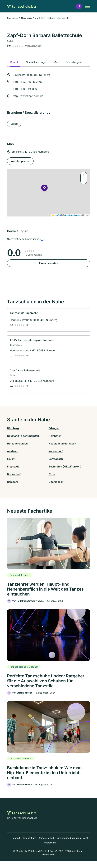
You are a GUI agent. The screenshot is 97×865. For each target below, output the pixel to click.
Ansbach (12, 451)
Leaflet (56, 215)
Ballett (14, 123)
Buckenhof (14, 474)
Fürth (52, 474)
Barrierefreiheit (46, 841)
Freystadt (13, 466)
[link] (48, 320)
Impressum (50, 846)
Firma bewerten (48, 263)
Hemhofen (55, 435)
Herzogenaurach (17, 443)
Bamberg (12, 481)
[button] (79, 6)
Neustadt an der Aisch (62, 443)
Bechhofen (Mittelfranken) (65, 466)
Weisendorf (56, 451)
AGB (85, 841)
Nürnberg (26, 18)
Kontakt (16, 841)
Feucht (11, 458)
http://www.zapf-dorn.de (28, 96)
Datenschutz (29, 841)
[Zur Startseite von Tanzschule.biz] (21, 6)
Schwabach (56, 458)
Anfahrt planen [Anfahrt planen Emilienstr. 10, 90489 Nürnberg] (20, 161)
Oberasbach (56, 481)
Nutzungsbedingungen (68, 841)
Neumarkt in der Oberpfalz (23, 435)
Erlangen (54, 428)
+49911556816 (22, 81)
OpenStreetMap (71, 215)
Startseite (12, 18)
